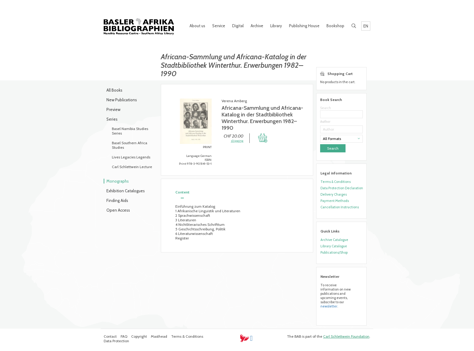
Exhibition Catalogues (125, 190)
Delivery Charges (333, 194)
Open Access (118, 210)
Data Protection (116, 341)
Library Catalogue (333, 246)
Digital (238, 25)
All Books (114, 90)
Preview (113, 109)
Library (276, 25)
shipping (237, 141)
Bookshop (335, 25)
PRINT (207, 147)
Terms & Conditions (335, 182)
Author (325, 122)
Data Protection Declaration (341, 188)
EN (365, 26)
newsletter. (329, 306)
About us (197, 25)
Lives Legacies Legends (131, 157)
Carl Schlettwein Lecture (132, 166)
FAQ (124, 336)
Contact (110, 336)
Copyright (139, 336)
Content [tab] (182, 192)
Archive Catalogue (334, 240)
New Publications (121, 99)
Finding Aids (117, 200)
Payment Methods (334, 201)
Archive (257, 25)
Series (112, 119)
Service (218, 25)
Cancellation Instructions (339, 207)
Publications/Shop (334, 252)
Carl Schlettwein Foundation (346, 336)
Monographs (117, 181)
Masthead (159, 336)
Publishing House (304, 25)
